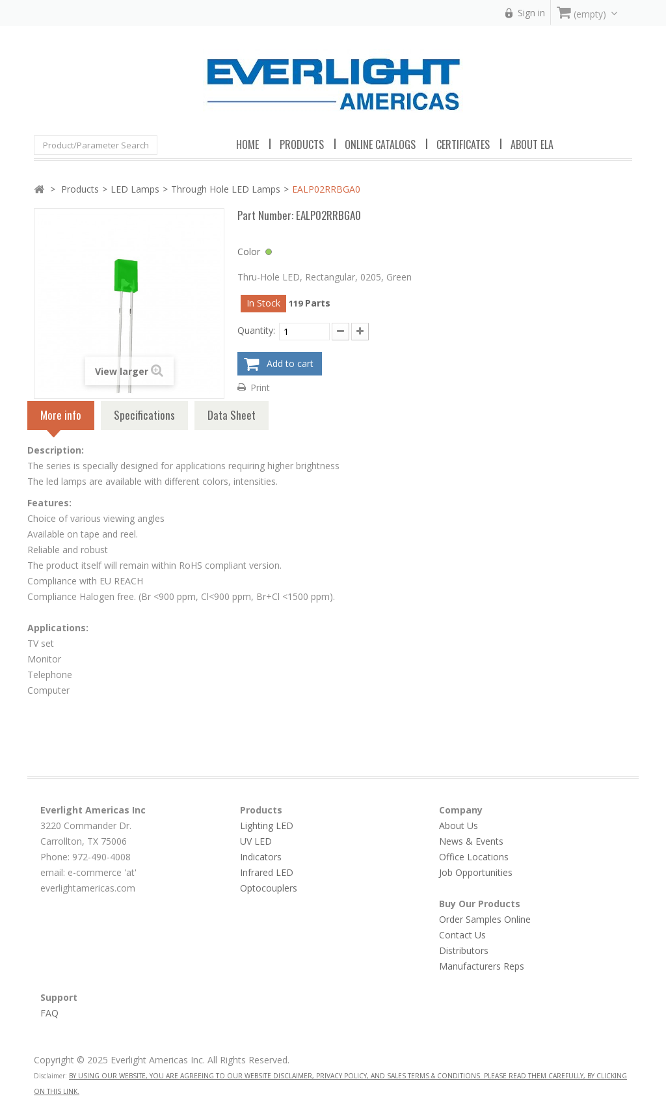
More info (60, 418)
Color (248, 251)
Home (247, 144)
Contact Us (462, 935)
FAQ (49, 1013)
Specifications (144, 415)
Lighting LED (266, 825)
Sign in (531, 13)
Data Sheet (231, 415)
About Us (458, 825)
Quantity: (256, 330)
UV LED (256, 841)
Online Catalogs (380, 144)
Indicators (261, 857)
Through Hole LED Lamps (225, 189)
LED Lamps (135, 189)
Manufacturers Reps (481, 966)
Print (260, 387)
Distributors (463, 950)
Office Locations (474, 857)
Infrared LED (266, 872)
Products (80, 189)
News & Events (471, 841)
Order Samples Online (485, 919)
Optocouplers (268, 888)
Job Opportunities (476, 872)
